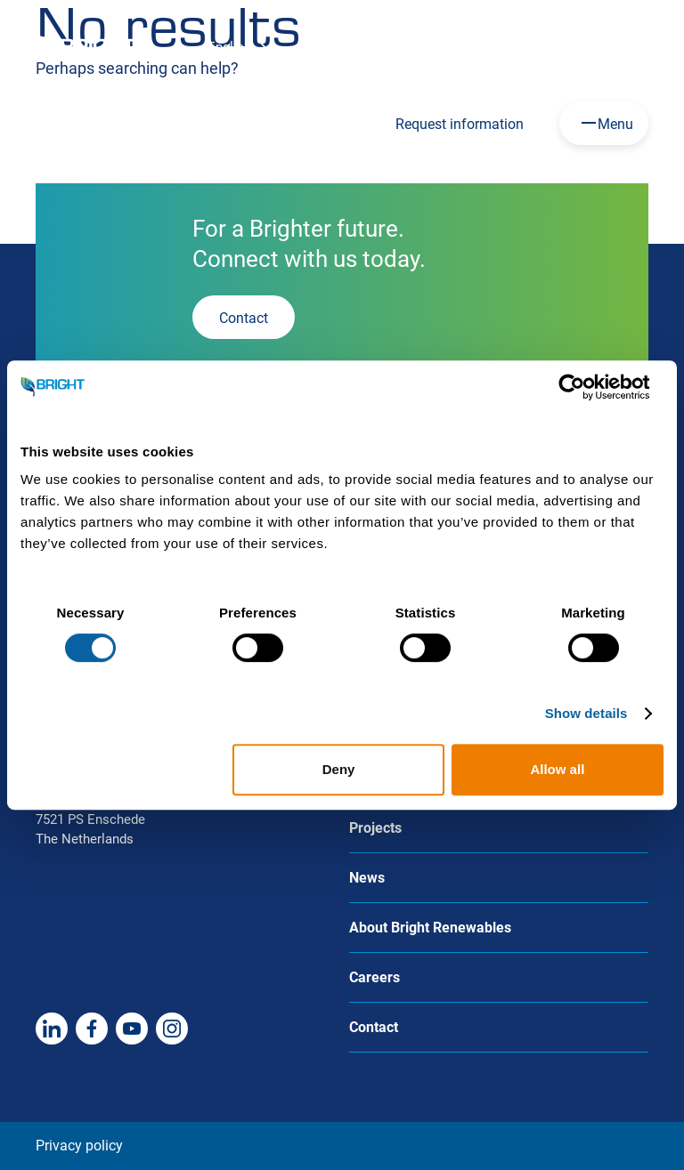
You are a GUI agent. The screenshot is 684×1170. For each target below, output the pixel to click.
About (544, 46)
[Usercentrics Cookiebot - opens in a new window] (586, 387)
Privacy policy (79, 1145)
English (229, 47)
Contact (626, 46)
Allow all (557, 769)
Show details (586, 713)
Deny (338, 769)
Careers (355, 46)
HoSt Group (451, 46)
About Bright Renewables (430, 927)
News (367, 877)
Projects (375, 827)
